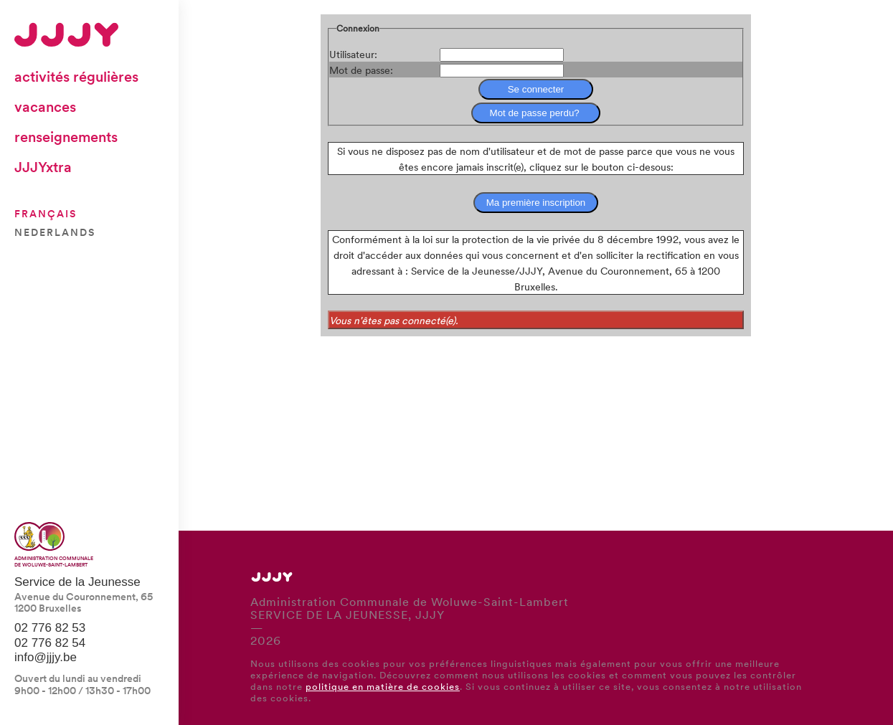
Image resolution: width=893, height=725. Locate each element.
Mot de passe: (361, 69)
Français (45, 213)
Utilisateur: (353, 54)
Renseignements (66, 136)
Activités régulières (76, 76)
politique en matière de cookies (383, 685)
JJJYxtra (43, 166)
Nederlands (54, 232)
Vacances (45, 106)
